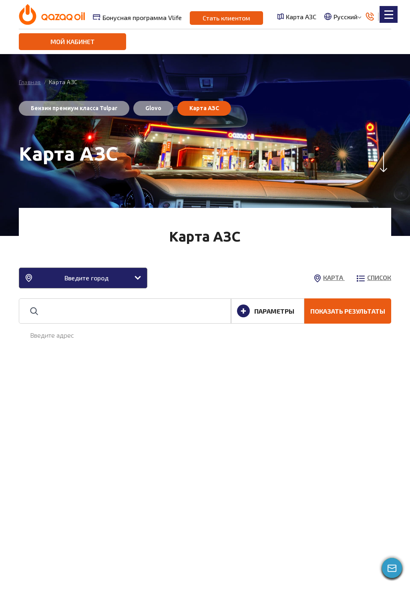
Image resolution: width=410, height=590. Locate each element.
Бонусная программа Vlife (137, 17)
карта (329, 277)
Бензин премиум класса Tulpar (74, 108)
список (373, 277)
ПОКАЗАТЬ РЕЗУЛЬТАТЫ (347, 311)
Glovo (153, 108)
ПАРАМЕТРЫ (265, 311)
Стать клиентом (226, 18)
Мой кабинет (72, 41)
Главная (30, 82)
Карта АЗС (296, 16)
